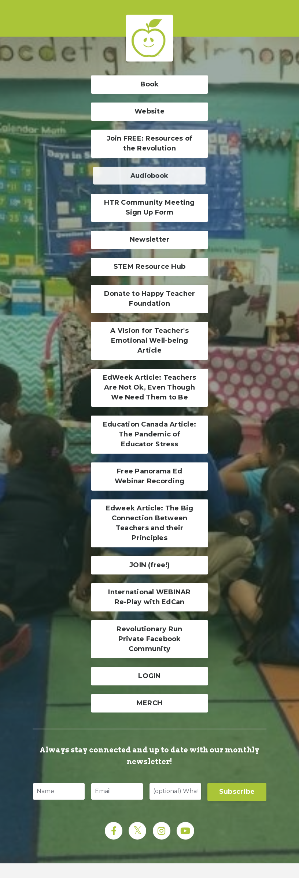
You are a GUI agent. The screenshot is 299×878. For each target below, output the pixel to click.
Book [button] (149, 84)
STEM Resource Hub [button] (149, 267)
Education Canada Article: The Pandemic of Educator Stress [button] (149, 434)
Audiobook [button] (149, 175)
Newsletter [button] (150, 239)
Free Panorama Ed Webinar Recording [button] (149, 476)
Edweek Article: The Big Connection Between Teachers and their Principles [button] (149, 523)
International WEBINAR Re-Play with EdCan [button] (149, 597)
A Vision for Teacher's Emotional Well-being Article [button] (149, 340)
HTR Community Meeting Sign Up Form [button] (149, 207)
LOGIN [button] (149, 676)
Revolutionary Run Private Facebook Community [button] (149, 639)
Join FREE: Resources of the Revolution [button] (150, 143)
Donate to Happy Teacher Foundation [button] (149, 299)
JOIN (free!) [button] (149, 565)
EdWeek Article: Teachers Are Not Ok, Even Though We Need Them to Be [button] (149, 387)
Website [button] (149, 111)
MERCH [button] (149, 703)
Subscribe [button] (237, 792)
